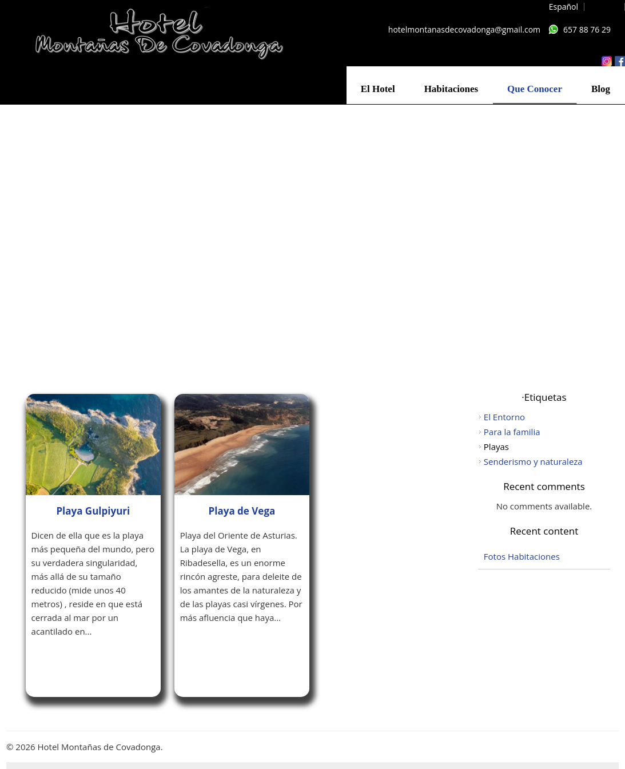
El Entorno (504, 417)
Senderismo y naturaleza (533, 461)
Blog (600, 88)
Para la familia (512, 431)
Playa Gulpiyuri (93, 510)
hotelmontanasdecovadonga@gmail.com (464, 29)
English (605, 6)
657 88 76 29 (587, 29)
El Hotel (378, 88)
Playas (496, 446)
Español (563, 6)
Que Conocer (534, 88)
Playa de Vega (242, 510)
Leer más (64, 662)
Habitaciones (451, 88)
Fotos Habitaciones (522, 556)
